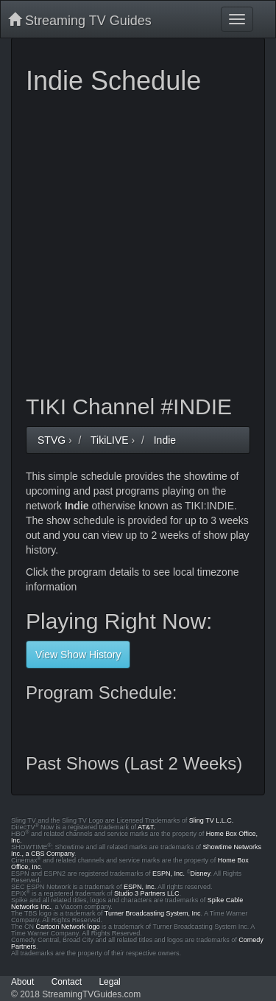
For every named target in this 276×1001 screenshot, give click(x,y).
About (22, 982)
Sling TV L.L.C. (211, 820)
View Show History (78, 654)
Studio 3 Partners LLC (147, 893)
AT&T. (146, 827)
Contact (67, 982)
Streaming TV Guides (80, 20)
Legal (109, 982)
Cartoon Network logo (68, 926)
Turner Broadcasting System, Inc (153, 913)
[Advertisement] (138, 241)
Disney (200, 873)
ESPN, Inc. (168, 873)
